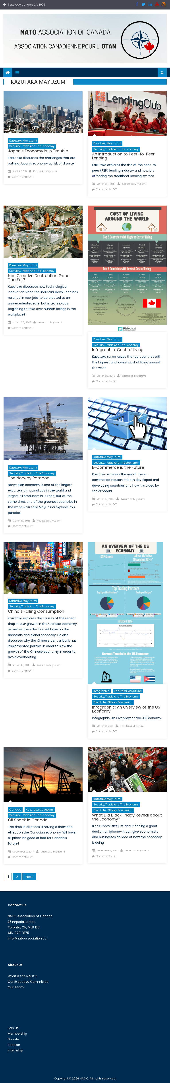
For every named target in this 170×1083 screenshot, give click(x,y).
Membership (17, 1033)
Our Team (16, 987)
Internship (15, 1050)
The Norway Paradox (28, 478)
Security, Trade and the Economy (31, 146)
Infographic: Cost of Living (117, 349)
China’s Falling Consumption (36, 611)
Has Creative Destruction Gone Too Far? (38, 277)
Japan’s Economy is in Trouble (38, 151)
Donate (13, 1039)
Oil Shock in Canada (28, 820)
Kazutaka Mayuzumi (23, 140)
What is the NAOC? (22, 976)
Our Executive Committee (28, 981)
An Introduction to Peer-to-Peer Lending (123, 156)
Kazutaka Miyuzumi (45, 171)
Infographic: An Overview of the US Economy (126, 709)
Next (29, 877)
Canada (15, 809)
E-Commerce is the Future (118, 467)
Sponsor (14, 1045)
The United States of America (113, 702)
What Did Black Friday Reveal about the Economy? (127, 817)
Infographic (101, 691)
